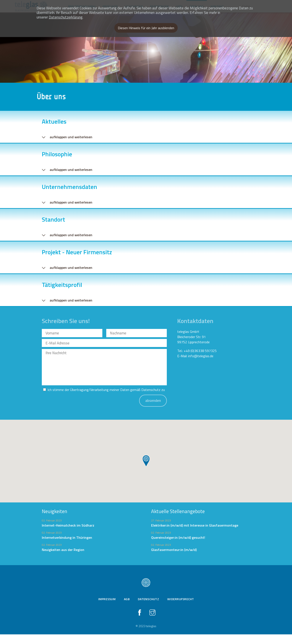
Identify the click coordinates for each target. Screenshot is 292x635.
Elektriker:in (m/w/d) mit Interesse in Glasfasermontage (194, 526)
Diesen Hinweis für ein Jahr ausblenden (146, 27)
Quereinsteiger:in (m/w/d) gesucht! (178, 538)
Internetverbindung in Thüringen (67, 538)
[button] (146, 462)
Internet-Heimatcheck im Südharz (68, 526)
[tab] (146, 128)
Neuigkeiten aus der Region (63, 550)
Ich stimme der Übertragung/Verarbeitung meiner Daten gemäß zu (106, 390)
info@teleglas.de (200, 356)
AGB (127, 599)
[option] (146, 41)
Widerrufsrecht (180, 599)
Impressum (107, 599)
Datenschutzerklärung (66, 17)
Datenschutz (150, 390)
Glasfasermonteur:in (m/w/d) (174, 550)
